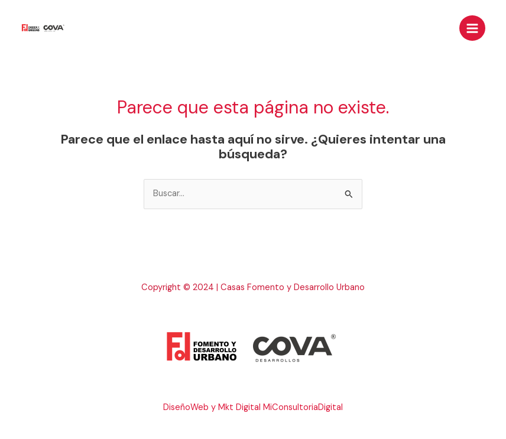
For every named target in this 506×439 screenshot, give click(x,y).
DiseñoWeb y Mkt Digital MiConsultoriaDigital (253, 407)
